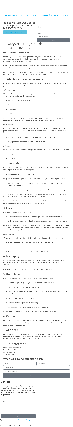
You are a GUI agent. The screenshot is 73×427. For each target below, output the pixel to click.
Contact (36, 19)
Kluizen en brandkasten (50, 15)
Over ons (64, 15)
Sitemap (44, 420)
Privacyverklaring (24, 420)
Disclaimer (35, 420)
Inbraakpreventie (11, 15)
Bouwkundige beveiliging (29, 15)
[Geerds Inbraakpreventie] (54, 393)
